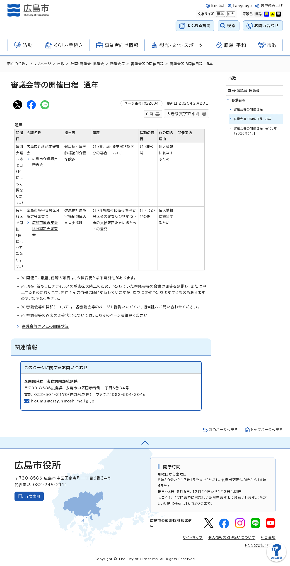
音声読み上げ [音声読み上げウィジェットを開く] (272, 5)
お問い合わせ (266, 25)
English (218, 5)
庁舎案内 (32, 496)
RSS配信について (260, 545)
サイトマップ (193, 537)
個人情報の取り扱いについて (232, 537)
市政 (60, 64)
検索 (231, 25)
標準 (220, 14)
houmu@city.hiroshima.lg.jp (62, 401)
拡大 (230, 14)
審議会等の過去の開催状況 (45, 326)
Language (242, 5)
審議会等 (117, 64)
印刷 (149, 114)
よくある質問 (198, 25)
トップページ (41, 64)
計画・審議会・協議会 (87, 64)
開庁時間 (172, 467)
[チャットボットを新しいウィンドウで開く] (276, 560)
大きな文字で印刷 (183, 114)
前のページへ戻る (223, 429)
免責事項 (268, 537)
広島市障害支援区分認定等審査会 (45, 228)
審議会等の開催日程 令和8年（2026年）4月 (255, 131)
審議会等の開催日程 (147, 64)
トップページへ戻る (267, 429)
